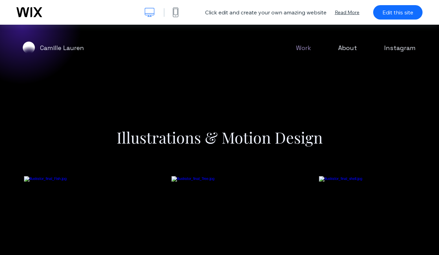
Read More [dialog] (347, 12)
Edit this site (397, 12)
